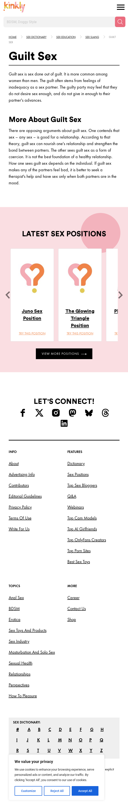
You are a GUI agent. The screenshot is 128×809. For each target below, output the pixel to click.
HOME (13, 37)
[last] (8, 295)
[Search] (120, 22)
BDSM (14, 608)
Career (73, 597)
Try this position (32, 333)
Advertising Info (22, 474)
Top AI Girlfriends (82, 529)
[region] (56, 777)
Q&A (71, 496)
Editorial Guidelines (25, 496)
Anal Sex (16, 597)
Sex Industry (19, 641)
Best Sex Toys (78, 561)
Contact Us (76, 608)
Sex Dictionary (36, 37)
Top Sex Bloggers (82, 485)
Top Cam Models (82, 518)
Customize (28, 791)
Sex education (66, 37)
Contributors (19, 485)
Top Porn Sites (79, 551)
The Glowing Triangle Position (80, 318)
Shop (71, 619)
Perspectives (19, 685)
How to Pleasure (23, 696)
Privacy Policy (20, 507)
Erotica (14, 619)
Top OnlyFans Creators (86, 540)
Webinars (75, 507)
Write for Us (19, 529)
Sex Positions (78, 474)
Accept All (85, 791)
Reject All (57, 791)
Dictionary (76, 463)
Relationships (19, 674)
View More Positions (64, 353)
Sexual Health (20, 663)
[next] (120, 295)
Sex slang (92, 37)
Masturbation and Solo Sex (32, 652)
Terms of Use (20, 518)
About (14, 463)
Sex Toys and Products (28, 630)
